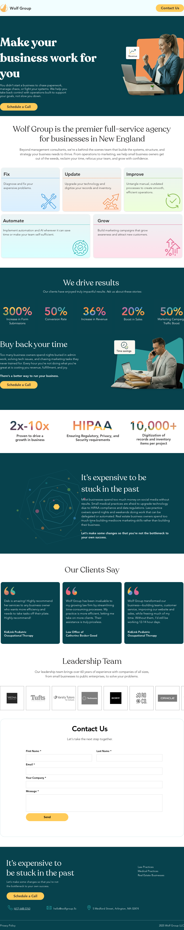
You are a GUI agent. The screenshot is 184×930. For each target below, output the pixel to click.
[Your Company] (93, 784)
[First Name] (58, 757)
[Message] (94, 803)
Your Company (36, 777)
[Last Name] (128, 757)
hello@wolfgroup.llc (65, 908)
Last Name (104, 751)
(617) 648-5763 (22, 908)
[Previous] (21, 66)
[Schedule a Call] (19, 107)
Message (32, 791)
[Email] (93, 771)
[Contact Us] (170, 8)
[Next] (163, 66)
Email (30, 764)
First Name (33, 751)
